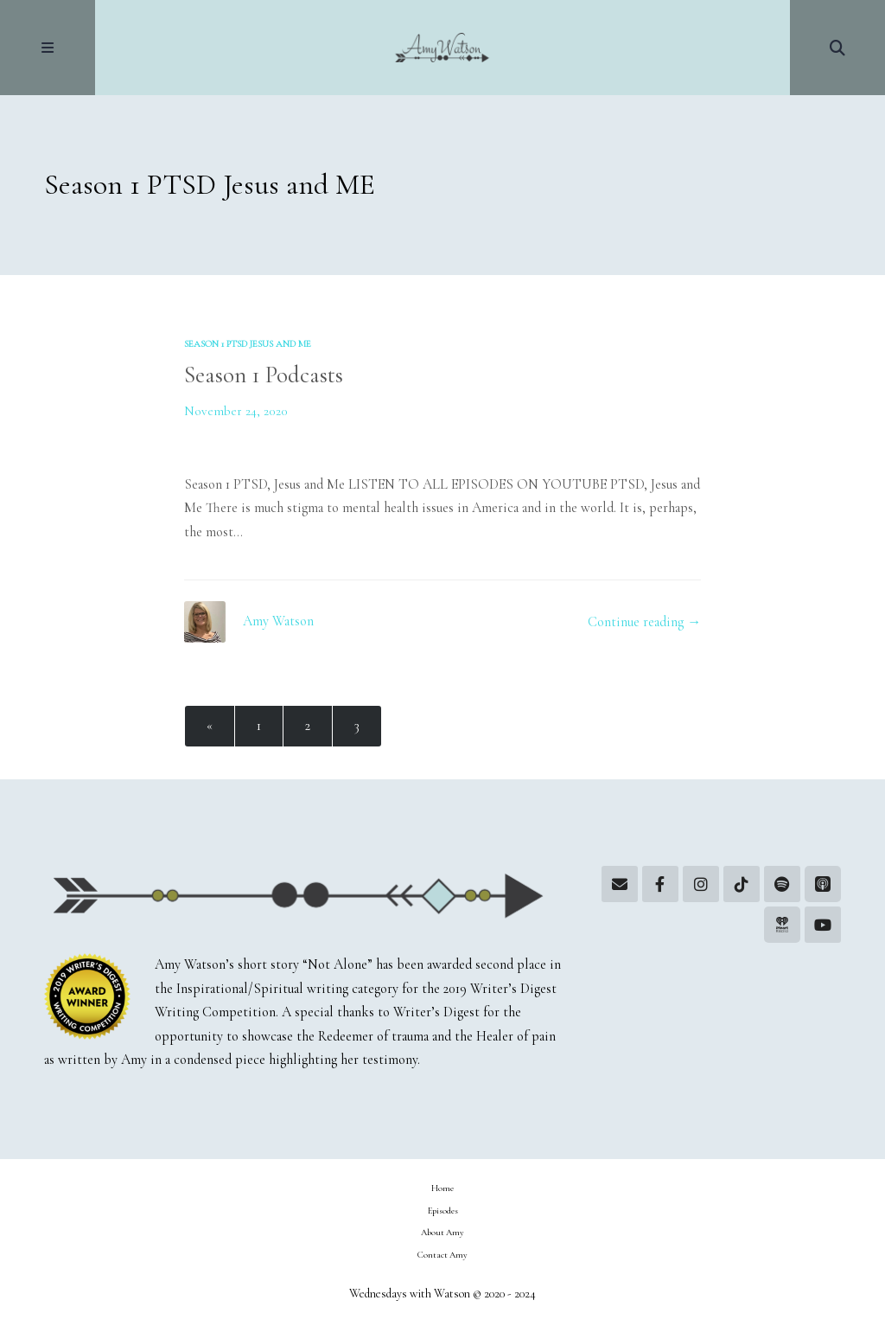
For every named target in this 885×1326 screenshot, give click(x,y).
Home (442, 1188)
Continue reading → (644, 622)
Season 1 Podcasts (263, 375)
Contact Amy (442, 1254)
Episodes (443, 1210)
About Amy (442, 1232)
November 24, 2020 (236, 411)
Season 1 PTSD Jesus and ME (247, 343)
